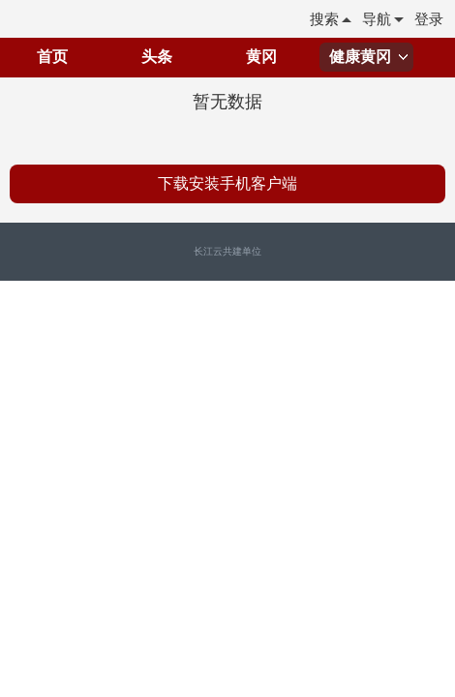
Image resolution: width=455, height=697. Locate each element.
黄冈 (261, 56)
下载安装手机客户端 (227, 183)
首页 (52, 56)
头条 (156, 56)
